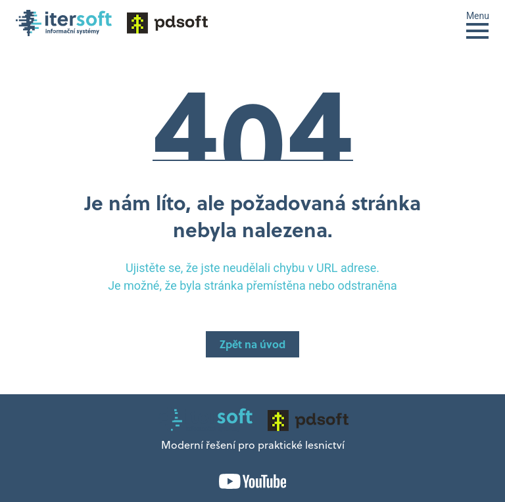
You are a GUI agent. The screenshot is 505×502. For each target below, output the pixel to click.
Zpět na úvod (252, 346)
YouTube (252, 481)
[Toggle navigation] (477, 24)
